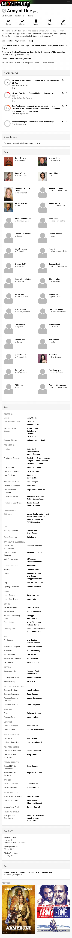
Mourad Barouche (34, 677)
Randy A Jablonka (34, 586)
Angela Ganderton (34, 698)
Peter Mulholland (34, 631)
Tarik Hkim (31, 436)
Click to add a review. (30, 143)
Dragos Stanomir (34, 611)
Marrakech (8, 840)
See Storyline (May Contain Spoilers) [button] (17, 41)
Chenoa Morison (55, 234)
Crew (6, 407)
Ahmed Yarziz (54, 203)
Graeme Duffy (20, 264)
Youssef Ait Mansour (57, 385)
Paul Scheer (54, 339)
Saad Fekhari (32, 673)
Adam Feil (31, 422)
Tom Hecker (32, 654)
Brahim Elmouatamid (35, 499)
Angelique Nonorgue (35, 496)
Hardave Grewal (33, 807)
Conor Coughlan (33, 766)
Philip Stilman (32, 755)
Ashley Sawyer (32, 428)
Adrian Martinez (21, 203)
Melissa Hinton (33, 625)
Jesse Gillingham (34, 622)
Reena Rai (53, 355)
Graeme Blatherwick (35, 730)
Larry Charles (32, 418)
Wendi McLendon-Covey (22, 189)
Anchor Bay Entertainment (38, 514)
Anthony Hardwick (34, 546)
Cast (6, 152)
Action (11, 59)
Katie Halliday (33, 608)
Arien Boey (53, 218)
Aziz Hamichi (32, 640)
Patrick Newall (33, 471)
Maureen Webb (33, 671)
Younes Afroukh (33, 788)
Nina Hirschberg (33, 650)
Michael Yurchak (21, 339)
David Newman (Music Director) (15, 55)
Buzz (6, 866)
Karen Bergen (32, 482)
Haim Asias (31, 565)
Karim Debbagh (33, 478)
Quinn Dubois (20, 355)
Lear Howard (20, 324)
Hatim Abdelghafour (23, 279)
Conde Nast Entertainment (38, 458)
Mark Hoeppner (33, 818)
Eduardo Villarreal (34, 803)
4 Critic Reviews (11, 72)
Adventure (19, 59)
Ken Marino (53, 294)
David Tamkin (32, 726)
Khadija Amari (20, 309)
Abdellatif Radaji (56, 188)
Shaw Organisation (35, 519)
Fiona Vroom (54, 249)
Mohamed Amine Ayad (36, 440)
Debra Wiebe (32, 738)
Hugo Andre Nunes (34, 772)
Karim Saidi (19, 294)
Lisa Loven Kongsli (34, 742)
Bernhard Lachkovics (35, 815)
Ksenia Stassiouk (34, 751)
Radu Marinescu (33, 569)
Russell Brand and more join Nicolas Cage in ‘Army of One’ (28, 872)
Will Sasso (19, 385)
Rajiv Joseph (32, 530)
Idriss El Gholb (33, 662)
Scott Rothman (33, 533)
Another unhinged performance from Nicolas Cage (33, 121)
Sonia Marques (33, 796)
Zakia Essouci (32, 694)
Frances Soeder (33, 642)
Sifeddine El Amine (34, 561)
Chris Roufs (31, 537)
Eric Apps (30, 615)
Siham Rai (31, 433)
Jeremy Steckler (33, 454)
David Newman (33, 595)
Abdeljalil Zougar (34, 573)
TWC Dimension (33, 522)
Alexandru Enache (34, 552)
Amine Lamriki (33, 424)
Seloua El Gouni (33, 505)
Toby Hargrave (55, 370)
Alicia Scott (32, 681)
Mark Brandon (54, 324)
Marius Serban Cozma (36, 629)
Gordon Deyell (32, 658)
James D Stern (33, 451)
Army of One (19, 10)
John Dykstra (32, 618)
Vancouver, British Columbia (14, 842)
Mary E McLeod (33, 690)
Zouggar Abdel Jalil (34, 578)
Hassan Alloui (54, 264)
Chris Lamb (31, 431)
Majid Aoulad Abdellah (36, 489)
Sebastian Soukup (34, 646)
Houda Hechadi (33, 503)
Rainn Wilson (34, 45)
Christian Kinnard (34, 713)
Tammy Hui (19, 370)
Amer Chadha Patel (23, 218)
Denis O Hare (11, 45)
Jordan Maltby (33, 717)
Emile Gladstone (34, 449)
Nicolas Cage (23, 45)
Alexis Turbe (32, 800)
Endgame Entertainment (37, 461)
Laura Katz (31, 599)
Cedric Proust (32, 784)
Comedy (27, 59)
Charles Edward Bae (23, 234)
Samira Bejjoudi (33, 704)
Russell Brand (46, 45)
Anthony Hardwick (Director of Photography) (46, 52)
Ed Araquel (31, 559)
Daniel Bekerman (34, 467)
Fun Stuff (8, 831)
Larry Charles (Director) (16, 52)
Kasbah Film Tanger (35, 463)
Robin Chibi (31, 821)
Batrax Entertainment (36, 516)
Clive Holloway (21, 249)
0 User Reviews (10, 137)
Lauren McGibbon (56, 309)
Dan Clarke (31, 475)
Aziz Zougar (31, 576)
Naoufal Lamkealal (35, 582)
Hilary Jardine (54, 279)
